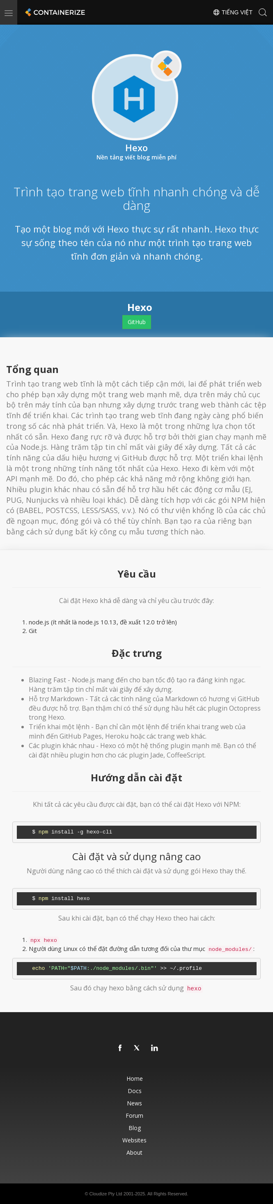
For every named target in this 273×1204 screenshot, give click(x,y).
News (134, 1103)
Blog (134, 1128)
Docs (135, 1091)
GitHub (137, 322)
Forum (134, 1115)
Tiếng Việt (232, 12)
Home (134, 1078)
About (134, 1152)
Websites (134, 1140)
